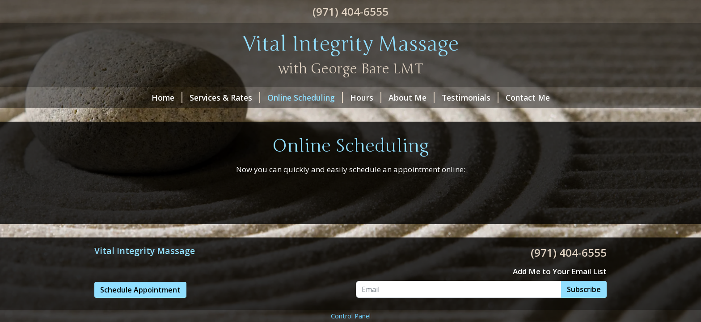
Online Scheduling (305, 97)
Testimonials (470, 97)
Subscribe (584, 289)
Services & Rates (225, 97)
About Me (412, 97)
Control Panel (351, 316)
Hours (365, 97)
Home (167, 97)
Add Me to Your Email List (560, 271)
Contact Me (528, 97)
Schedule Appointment (140, 290)
